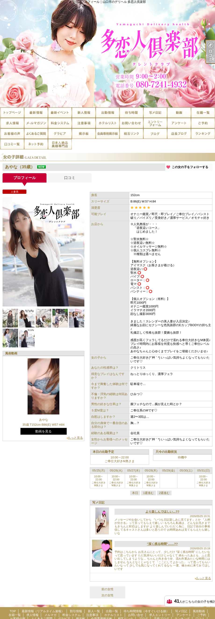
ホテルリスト (107, 123)
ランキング (203, 133)
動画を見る (43, 431)
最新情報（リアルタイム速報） (36, 112)
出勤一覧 (107, 112)
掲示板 (84, 133)
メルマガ (36, 123)
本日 (135, 493)
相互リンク (131, 133)
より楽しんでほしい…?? (162, 511)
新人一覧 (84, 112)
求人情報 (12, 123)
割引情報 (60, 112)
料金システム (60, 123)
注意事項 (84, 123)
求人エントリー (155, 123)
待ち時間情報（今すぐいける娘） (131, 112)
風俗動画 (179, 112)
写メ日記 (155, 112)
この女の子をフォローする (190, 167)
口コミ (12, 144)
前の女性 (107, 589)
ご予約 (203, 123)
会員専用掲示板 (107, 133)
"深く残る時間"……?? (162, 544)
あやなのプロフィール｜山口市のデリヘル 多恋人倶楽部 (107, 53)
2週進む (164, 493)
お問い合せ (131, 123)
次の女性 (107, 595)
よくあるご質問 (36, 133)
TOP (12, 112)
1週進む (148, 493)
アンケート (179, 123)
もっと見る (75, 437)
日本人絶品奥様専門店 (60, 144)
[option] (43, 251)
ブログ (155, 133)
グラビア (60, 133)
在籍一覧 (203, 112)
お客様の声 (12, 133)
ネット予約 (36, 144)
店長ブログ (179, 133)
